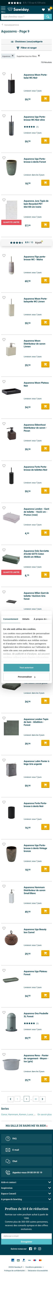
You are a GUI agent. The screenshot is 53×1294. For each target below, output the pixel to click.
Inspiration (7, 1187)
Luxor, (30, 1114)
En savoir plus (45, 1114)
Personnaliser (26, 677)
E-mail (12, 1150)
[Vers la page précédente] (10, 1099)
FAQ (11, 1138)
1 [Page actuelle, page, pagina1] (17, 1099)
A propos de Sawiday (11, 1199)
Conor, (4, 1114)
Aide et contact (8, 1182)
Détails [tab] (25, 619)
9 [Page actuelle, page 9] (26, 1099)
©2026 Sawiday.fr (15, 1267)
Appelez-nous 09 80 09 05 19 (24, 1172)
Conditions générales (34, 1267)
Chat (11, 1161)
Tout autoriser (27, 667)
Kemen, (23, 1114)
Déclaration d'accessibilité (38, 1270)
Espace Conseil (8, 1193)
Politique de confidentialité (14, 1270)
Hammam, (13, 1114)
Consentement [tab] (10, 619)
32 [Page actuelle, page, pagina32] (36, 1099)
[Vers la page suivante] (42, 1099)
